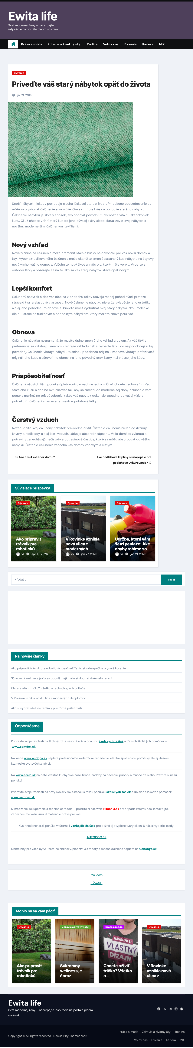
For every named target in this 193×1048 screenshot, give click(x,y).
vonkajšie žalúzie (83, 824)
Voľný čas (111, 44)
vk (20, 554)
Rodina (92, 44)
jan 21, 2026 (138, 554)
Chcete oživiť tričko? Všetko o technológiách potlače (48, 687)
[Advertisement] (35, 616)
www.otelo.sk (26, 774)
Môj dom (97, 874)
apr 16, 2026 (39, 554)
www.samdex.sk (24, 745)
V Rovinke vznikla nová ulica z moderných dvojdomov (83, 546)
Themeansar (77, 1037)
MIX (162, 44)
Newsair (58, 1037)
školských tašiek (111, 740)
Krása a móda (31, 44)
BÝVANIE (97, 882)
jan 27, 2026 (89, 554)
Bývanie (130, 44)
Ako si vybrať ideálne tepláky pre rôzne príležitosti (46, 707)
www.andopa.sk (35, 757)
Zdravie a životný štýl (64, 44)
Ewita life (32, 16)
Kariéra (147, 44)
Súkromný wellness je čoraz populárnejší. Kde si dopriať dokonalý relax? (61, 677)
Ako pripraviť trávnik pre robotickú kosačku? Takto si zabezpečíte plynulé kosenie (68, 667)
